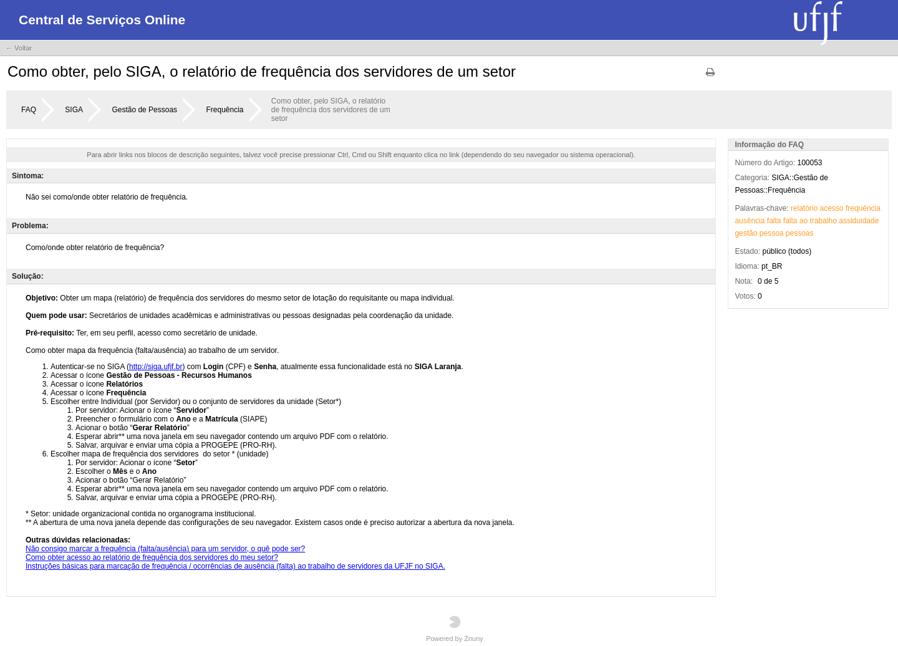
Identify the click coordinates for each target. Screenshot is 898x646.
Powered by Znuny (454, 628)
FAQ (28, 109)
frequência (863, 208)
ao (803, 220)
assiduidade (859, 220)
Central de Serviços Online (102, 19)
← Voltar (19, 48)
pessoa (772, 233)
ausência (750, 220)
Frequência (224, 109)
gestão (746, 233)
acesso (832, 208)
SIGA (74, 109)
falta (774, 220)
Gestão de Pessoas (144, 109)
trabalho (823, 220)
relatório (804, 208)
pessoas (800, 233)
